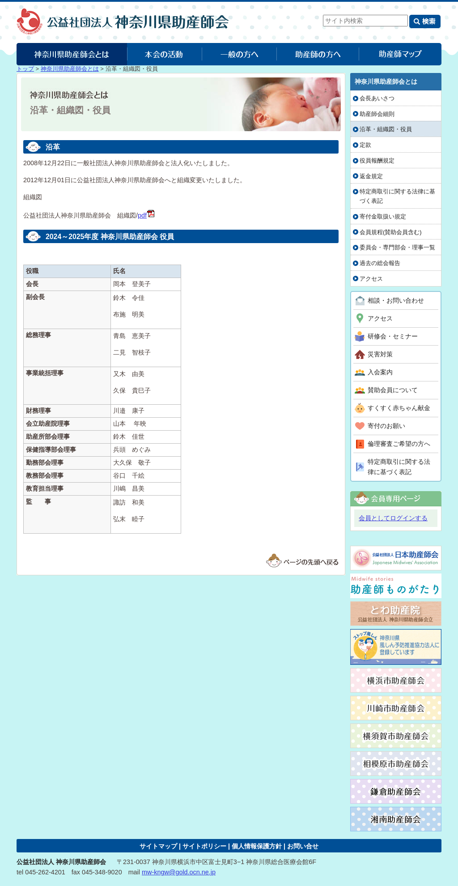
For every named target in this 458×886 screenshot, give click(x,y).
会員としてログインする (393, 518)
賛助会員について (393, 390)
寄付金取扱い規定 (383, 216)
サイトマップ (158, 846)
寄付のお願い (386, 425)
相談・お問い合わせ (396, 300)
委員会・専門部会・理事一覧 (397, 247)
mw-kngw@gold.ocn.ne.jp (179, 872)
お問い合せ (302, 846)
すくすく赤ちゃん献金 (399, 407)
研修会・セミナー (393, 336)
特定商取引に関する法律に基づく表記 (397, 196)
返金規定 (371, 176)
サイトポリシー (204, 846)
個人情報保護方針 (257, 846)
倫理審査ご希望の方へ (399, 443)
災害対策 (380, 354)
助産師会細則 (377, 114)
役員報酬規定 (377, 160)
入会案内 (380, 372)
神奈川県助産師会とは (70, 68)
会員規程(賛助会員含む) (391, 232)
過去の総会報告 (380, 263)
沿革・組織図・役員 (386, 129)
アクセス (371, 278)
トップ (25, 68)
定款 (365, 144)
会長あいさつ (377, 98)
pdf (146, 215)
